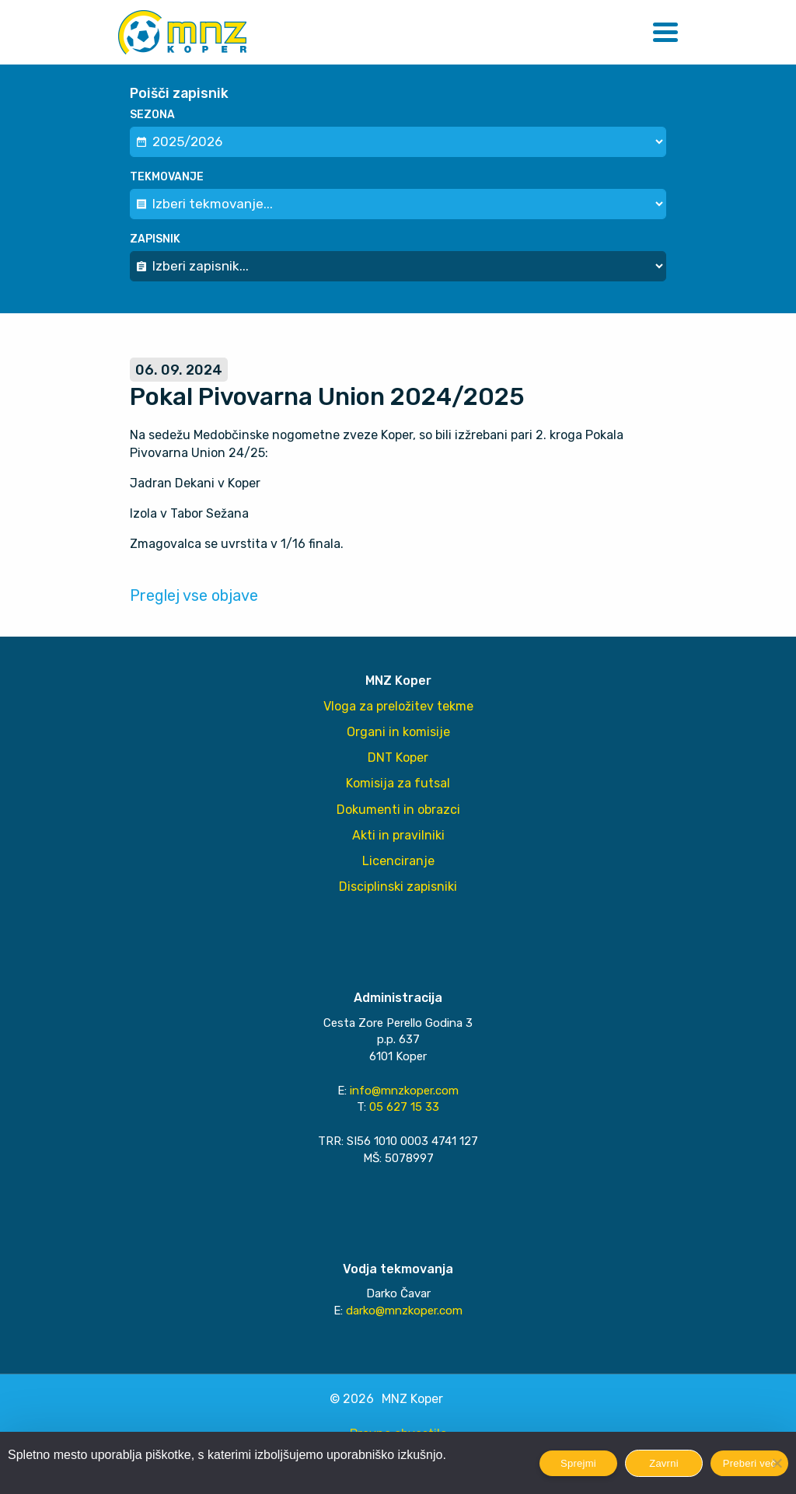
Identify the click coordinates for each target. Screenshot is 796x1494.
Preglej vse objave (194, 595)
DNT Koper (398, 757)
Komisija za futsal (398, 783)
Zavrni (664, 1463)
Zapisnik (155, 239)
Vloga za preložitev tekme (398, 706)
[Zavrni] (776, 1463)
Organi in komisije (398, 731)
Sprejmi (578, 1463)
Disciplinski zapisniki (398, 886)
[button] (665, 32)
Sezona (152, 114)
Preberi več (750, 1463)
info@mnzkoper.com (404, 1091)
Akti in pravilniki (398, 835)
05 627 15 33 (404, 1107)
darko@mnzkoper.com (404, 1311)
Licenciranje (398, 860)
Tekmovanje (167, 176)
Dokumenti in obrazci (398, 809)
